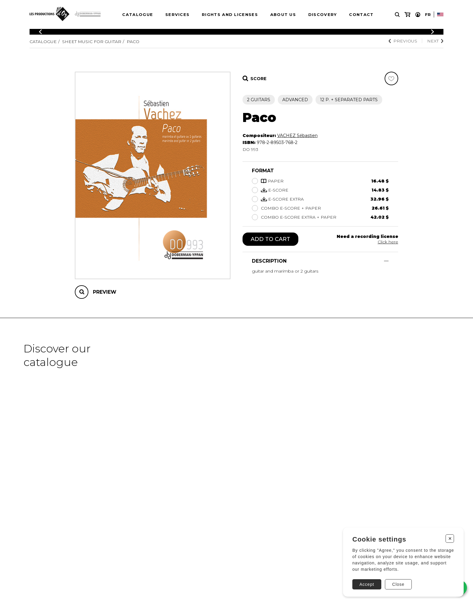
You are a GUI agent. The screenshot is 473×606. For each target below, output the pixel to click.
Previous (403, 41)
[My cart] (407, 14)
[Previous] (40, 32)
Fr (428, 14)
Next (435, 41)
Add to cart (270, 239)
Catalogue (137, 14)
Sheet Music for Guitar (91, 41)
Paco (133, 41)
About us (283, 14)
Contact (361, 14)
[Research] (397, 14)
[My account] (417, 14)
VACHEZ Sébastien (297, 135)
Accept (367, 584)
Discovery (322, 14)
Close (398, 584)
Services (177, 14)
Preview (104, 292)
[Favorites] (391, 78)
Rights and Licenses (230, 14)
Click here (388, 242)
